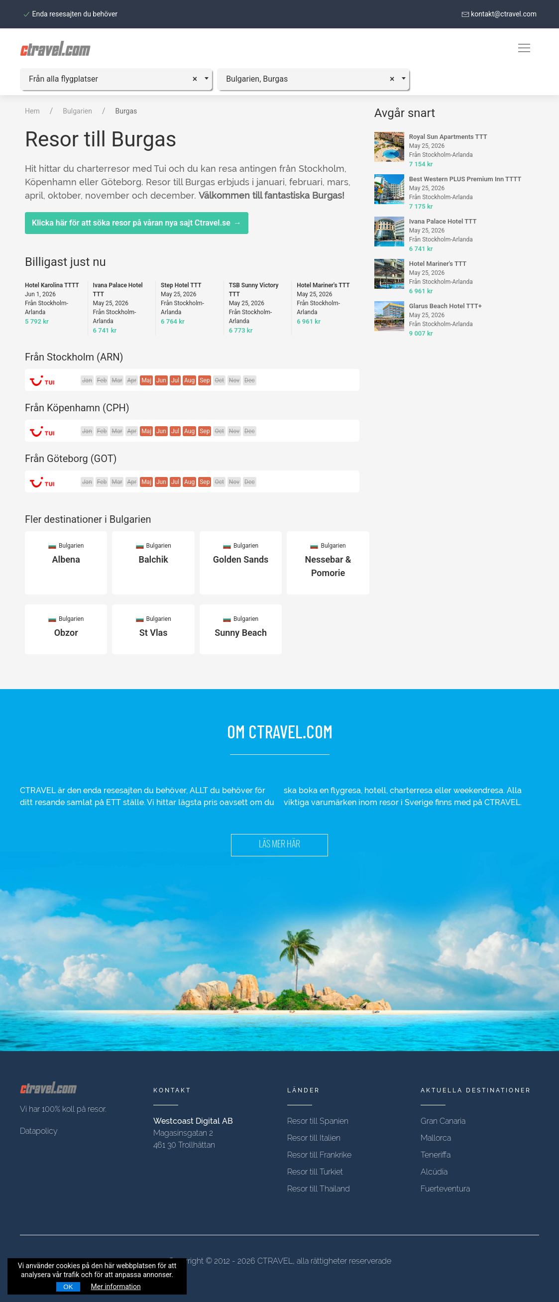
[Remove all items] (198, 77)
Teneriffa (435, 1155)
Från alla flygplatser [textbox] (63, 79)
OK (68, 1287)
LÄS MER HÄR (279, 845)
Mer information (116, 1287)
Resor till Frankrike (319, 1155)
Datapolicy (39, 1131)
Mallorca (436, 1138)
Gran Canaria (443, 1121)
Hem (32, 111)
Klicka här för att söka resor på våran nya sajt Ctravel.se (136, 223)
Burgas (126, 111)
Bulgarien (77, 111)
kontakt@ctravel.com (499, 14)
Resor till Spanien (317, 1121)
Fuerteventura (445, 1188)
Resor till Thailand (318, 1188)
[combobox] (116, 79)
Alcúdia (434, 1172)
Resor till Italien (313, 1138)
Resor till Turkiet (315, 1172)
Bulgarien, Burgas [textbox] (257, 79)
